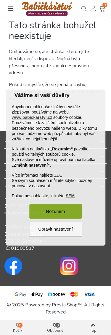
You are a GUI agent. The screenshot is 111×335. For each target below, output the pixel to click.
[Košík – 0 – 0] (103, 9)
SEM (70, 195)
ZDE (58, 175)
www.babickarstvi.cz (32, 117)
